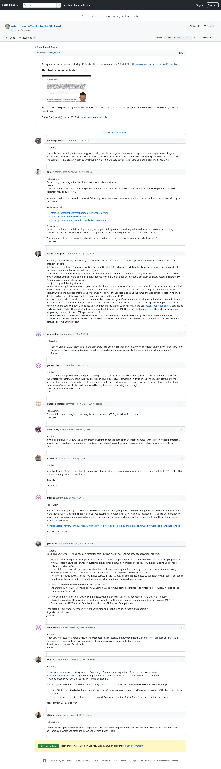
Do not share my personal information (161, 760)
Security (86, 760)
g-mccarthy (53, 365)
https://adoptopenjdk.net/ (158, 305)
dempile (51, 627)
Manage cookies (136, 760)
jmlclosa (51, 543)
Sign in (200, 5)
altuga (50, 714)
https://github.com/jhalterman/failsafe (70, 216)
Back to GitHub (82, 5)
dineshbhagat (54, 429)
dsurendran (53, 333)
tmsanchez (52, 458)
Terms (69, 760)
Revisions (27, 37)
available (102, 117)
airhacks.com (84, 117)
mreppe (51, 497)
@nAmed (125, 637)
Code (10, 37)
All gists (68, 5)
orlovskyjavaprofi (56, 253)
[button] (194, 38)
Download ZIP (208, 37)
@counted (97, 637)
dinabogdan (53, 140)
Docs (115, 760)
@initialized (76, 690)
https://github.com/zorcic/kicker (63, 675)
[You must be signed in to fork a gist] (209, 26)
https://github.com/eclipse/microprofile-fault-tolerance (78, 220)
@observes (63, 690)
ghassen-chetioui (56, 403)
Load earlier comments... (115, 132)
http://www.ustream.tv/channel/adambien (155, 64)
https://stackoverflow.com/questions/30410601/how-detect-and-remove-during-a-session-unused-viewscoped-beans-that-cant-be (115, 525)
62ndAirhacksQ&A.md (44, 26)
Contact (123, 760)
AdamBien (18, 26)
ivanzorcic (52, 659)
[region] (110, 90)
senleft (50, 171)
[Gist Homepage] (11, 5)
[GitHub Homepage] (44, 761)
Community (106, 760)
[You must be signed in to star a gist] (194, 26)
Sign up (212, 5)
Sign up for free (48, 745)
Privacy (78, 760)
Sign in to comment (133, 745)
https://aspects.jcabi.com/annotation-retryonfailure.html (79, 212)
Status (95, 760)
